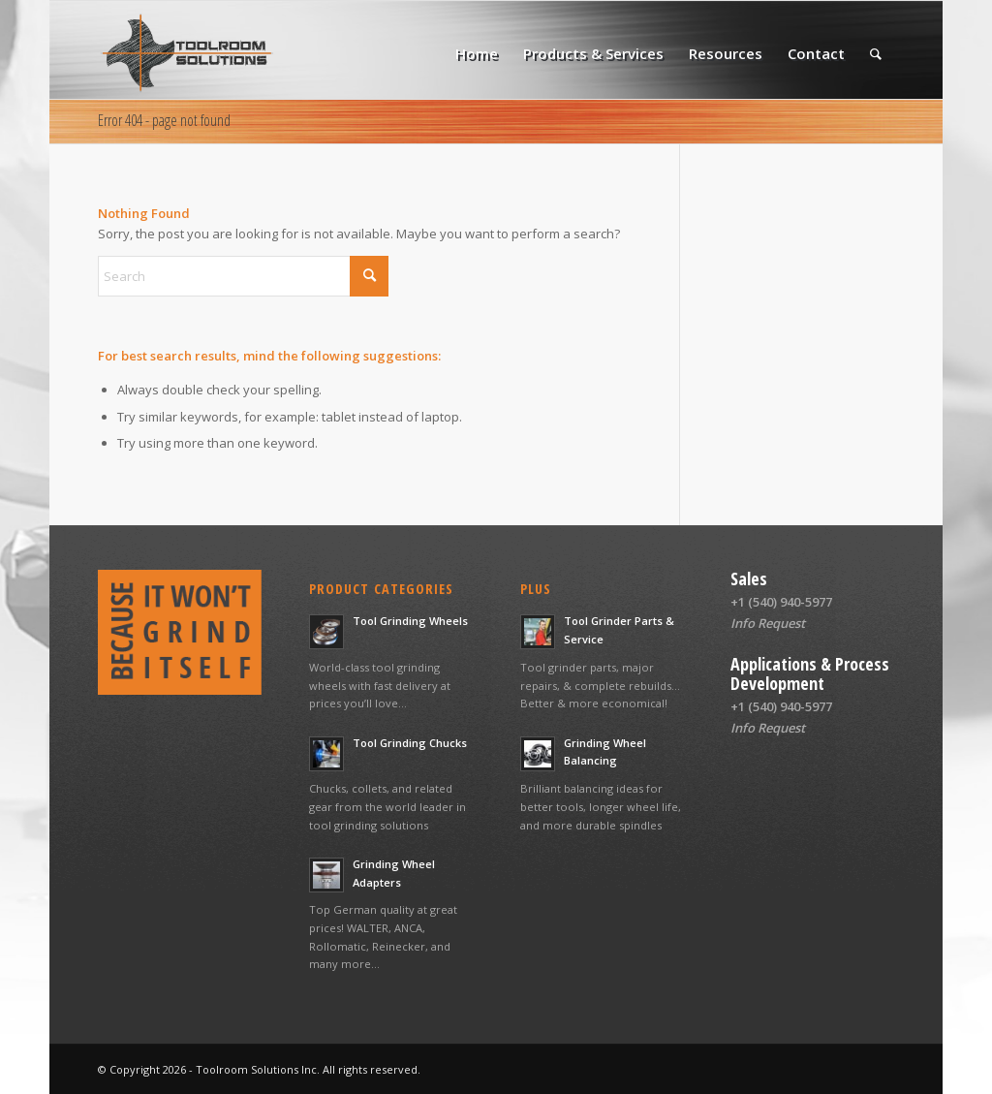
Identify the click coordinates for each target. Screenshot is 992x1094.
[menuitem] (477, 53)
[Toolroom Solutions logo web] (186, 53)
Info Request (767, 623)
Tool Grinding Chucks (410, 742)
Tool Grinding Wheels (410, 620)
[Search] (875, 53)
